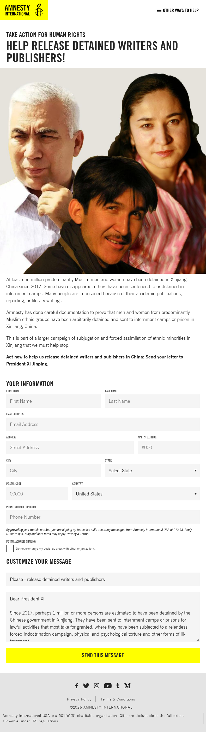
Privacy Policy (79, 699)
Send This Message (103, 655)
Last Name (111, 391)
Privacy (72, 534)
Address (11, 437)
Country (77, 484)
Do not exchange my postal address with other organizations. (55, 548)
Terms (84, 534)
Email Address (14, 414)
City (8, 460)
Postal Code (13, 484)
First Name (12, 391)
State (108, 460)
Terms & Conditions (118, 699)
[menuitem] (178, 10)
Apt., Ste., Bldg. (147, 437)
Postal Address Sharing (21, 541)
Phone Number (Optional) (21, 507)
